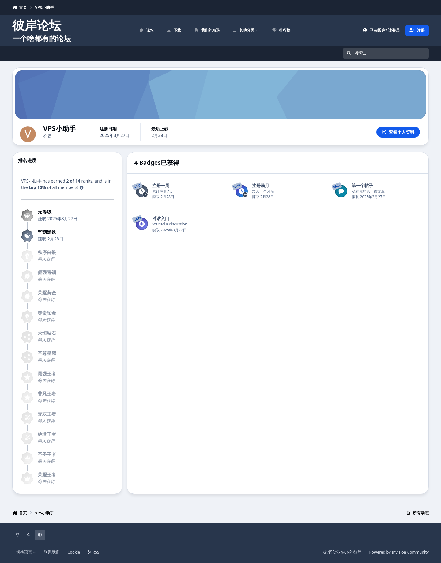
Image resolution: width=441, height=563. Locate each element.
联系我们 (52, 552)
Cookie (73, 552)
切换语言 (26, 552)
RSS (94, 552)
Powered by (399, 552)
